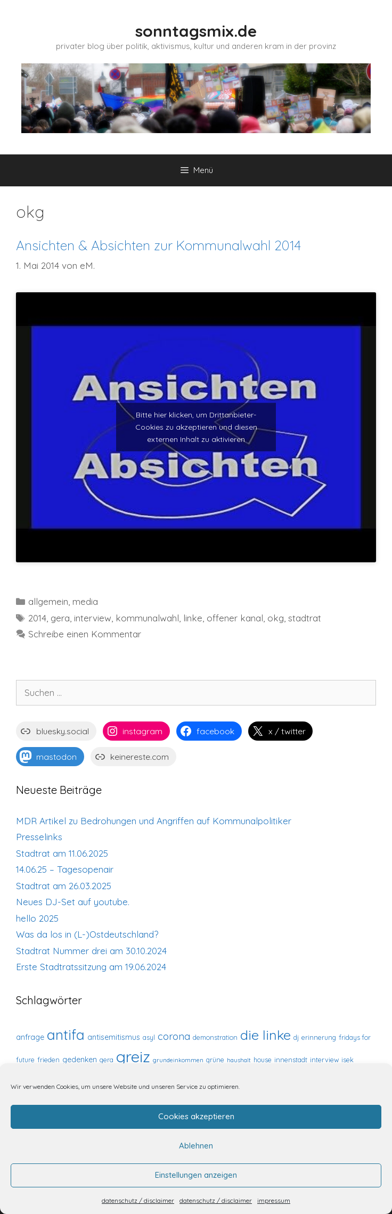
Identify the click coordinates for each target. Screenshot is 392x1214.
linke (192, 618)
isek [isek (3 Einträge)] (347, 1059)
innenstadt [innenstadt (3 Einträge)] (290, 1059)
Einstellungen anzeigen (196, 1175)
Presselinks (39, 836)
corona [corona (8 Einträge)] (174, 1036)
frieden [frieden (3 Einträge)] (48, 1059)
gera (60, 618)
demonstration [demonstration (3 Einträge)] (215, 1037)
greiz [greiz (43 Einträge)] (133, 1056)
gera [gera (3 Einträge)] (106, 1059)
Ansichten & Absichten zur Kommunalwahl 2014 (158, 245)
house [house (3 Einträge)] (263, 1059)
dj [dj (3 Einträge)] (296, 1037)
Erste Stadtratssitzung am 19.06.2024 (91, 966)
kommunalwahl (147, 618)
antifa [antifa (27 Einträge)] (66, 1035)
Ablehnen (196, 1146)
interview (92, 618)
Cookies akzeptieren (196, 1116)
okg (275, 618)
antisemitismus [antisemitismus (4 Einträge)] (113, 1037)
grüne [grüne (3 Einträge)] (215, 1059)
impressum (273, 1200)
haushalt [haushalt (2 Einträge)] (239, 1060)
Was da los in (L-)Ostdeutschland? (87, 934)
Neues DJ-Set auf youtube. (72, 901)
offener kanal (235, 618)
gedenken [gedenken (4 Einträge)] (79, 1059)
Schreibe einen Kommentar (84, 633)
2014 (37, 618)
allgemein (48, 601)
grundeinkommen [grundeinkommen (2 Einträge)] (178, 1060)
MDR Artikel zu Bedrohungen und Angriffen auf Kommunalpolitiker (153, 820)
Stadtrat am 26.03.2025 (63, 885)
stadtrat (304, 618)
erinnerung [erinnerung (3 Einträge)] (318, 1037)
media (85, 601)
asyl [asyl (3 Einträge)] (149, 1037)
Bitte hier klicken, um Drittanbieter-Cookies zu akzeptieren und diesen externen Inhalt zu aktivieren (196, 427)
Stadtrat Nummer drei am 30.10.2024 (91, 950)
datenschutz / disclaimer (138, 1200)
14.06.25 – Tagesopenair (64, 869)
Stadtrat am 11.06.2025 (62, 853)
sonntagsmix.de (196, 31)
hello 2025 (37, 918)
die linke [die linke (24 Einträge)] (265, 1035)
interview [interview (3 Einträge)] (324, 1059)
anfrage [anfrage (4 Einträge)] (30, 1037)
